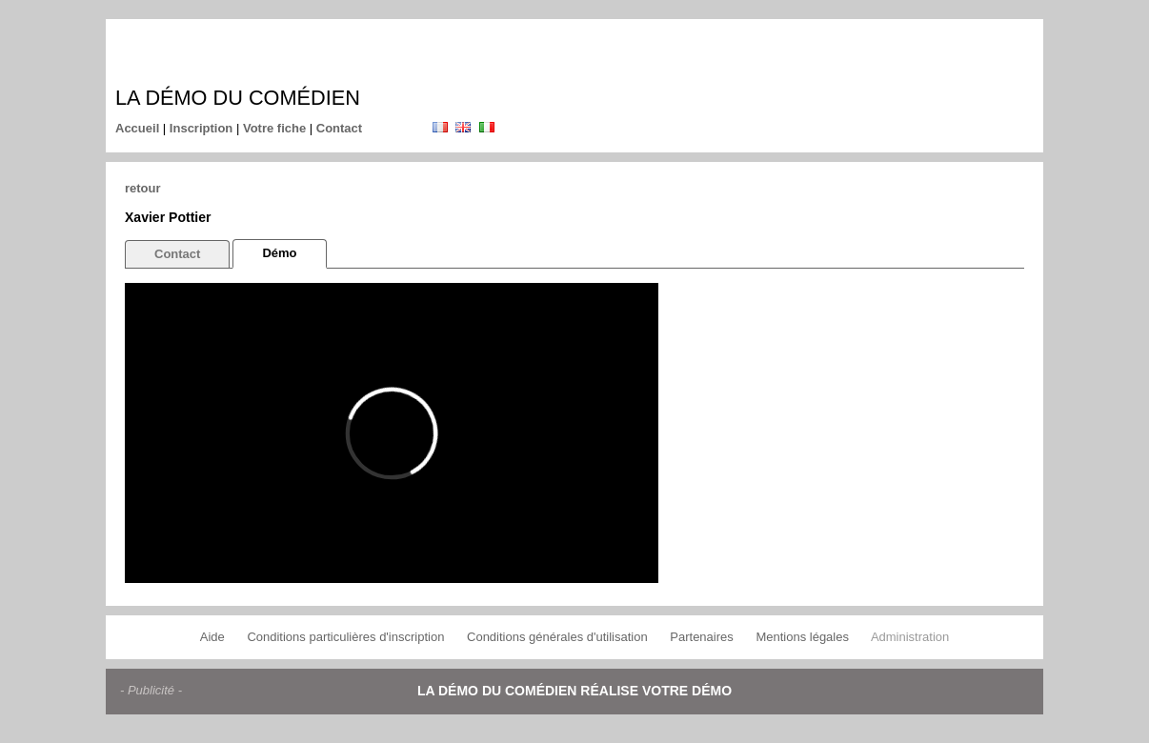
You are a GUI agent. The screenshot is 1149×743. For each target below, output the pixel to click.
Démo (279, 253)
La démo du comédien (237, 98)
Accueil (137, 128)
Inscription (201, 128)
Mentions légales (802, 637)
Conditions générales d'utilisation (557, 637)
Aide (212, 637)
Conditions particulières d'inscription (345, 637)
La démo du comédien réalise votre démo (574, 690)
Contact (339, 128)
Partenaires (701, 637)
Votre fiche (274, 128)
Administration (910, 637)
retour (143, 188)
